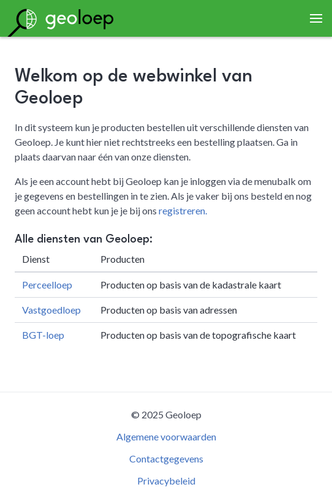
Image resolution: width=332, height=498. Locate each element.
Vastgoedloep (51, 309)
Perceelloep (47, 284)
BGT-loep (43, 335)
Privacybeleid (166, 480)
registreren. (183, 210)
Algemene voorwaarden (166, 436)
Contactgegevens (166, 458)
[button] (316, 18)
